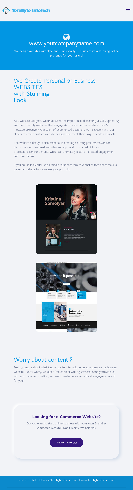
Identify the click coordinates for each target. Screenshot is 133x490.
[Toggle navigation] (128, 10)
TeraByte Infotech (31, 10)
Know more (66, 442)
